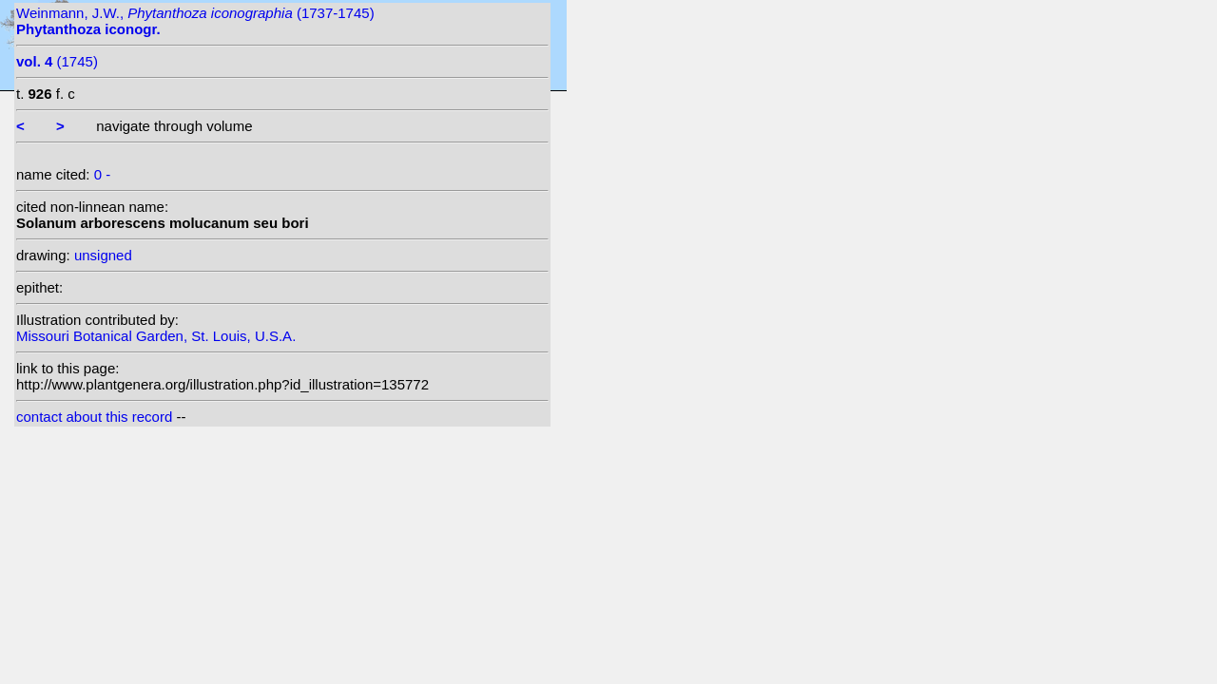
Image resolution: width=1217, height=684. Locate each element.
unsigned (103, 255)
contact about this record (94, 416)
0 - (102, 174)
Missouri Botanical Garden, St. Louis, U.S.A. (156, 336)
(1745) (57, 61)
